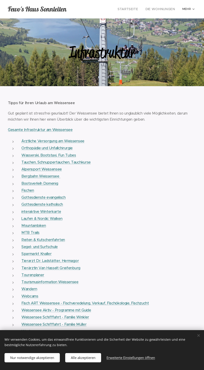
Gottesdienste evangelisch (43, 197)
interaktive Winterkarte (41, 211)
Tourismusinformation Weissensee (50, 282)
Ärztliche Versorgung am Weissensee (52, 141)
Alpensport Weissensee (41, 169)
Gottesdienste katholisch (42, 204)
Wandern (29, 289)
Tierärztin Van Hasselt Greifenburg (50, 268)
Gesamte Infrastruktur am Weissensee (40, 129)
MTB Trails (30, 232)
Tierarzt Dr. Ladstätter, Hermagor (50, 260)
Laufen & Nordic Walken (42, 218)
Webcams (29, 296)
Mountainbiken (33, 225)
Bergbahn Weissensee (40, 176)
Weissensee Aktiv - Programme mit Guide (56, 310)
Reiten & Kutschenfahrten (43, 239)
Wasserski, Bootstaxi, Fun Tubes (48, 155)
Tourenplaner (32, 275)
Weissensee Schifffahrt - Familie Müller (53, 324)
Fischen (27, 190)
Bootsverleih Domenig (39, 183)
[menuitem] (99, 9)
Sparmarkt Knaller (36, 253)
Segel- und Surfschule (39, 246)
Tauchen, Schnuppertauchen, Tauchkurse (56, 162)
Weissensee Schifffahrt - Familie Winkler (55, 317)
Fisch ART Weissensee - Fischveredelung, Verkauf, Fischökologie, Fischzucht (85, 303)
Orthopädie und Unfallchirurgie (47, 148)
